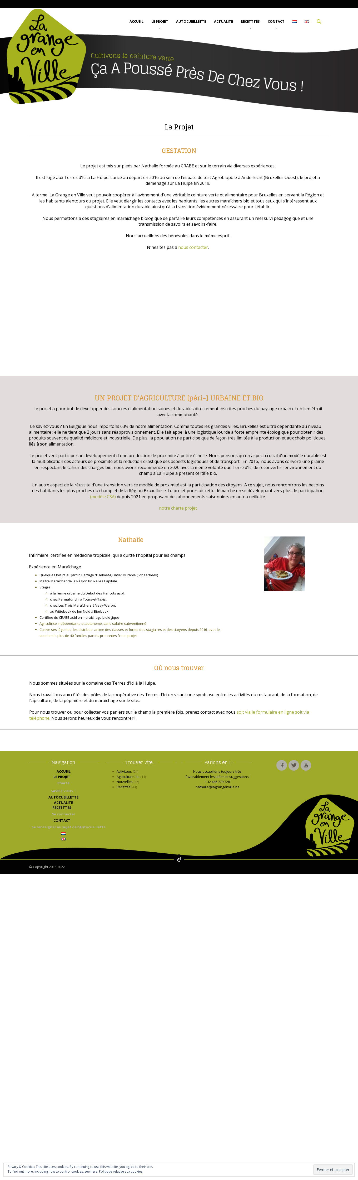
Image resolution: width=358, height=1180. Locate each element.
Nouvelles (125, 781)
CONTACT (276, 24)
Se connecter (63, 814)
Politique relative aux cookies (120, 1171)
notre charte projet (178, 508)
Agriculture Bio (128, 776)
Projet (179, 127)
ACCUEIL (136, 21)
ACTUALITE (223, 21)
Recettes (124, 787)
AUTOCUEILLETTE (191, 21)
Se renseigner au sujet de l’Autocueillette (65, 827)
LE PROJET (159, 24)
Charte (63, 783)
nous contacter (193, 247)
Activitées (124, 771)
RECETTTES (250, 24)
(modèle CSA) (103, 497)
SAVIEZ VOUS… (63, 791)
